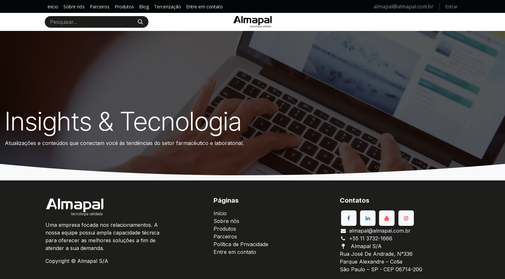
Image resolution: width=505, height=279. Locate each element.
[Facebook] (349, 218)
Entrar (451, 7)
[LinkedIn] (368, 218)
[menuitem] (53, 7)
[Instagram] (406, 218)
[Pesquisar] (140, 22)
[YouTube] (387, 218)
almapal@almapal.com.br (404, 6)
